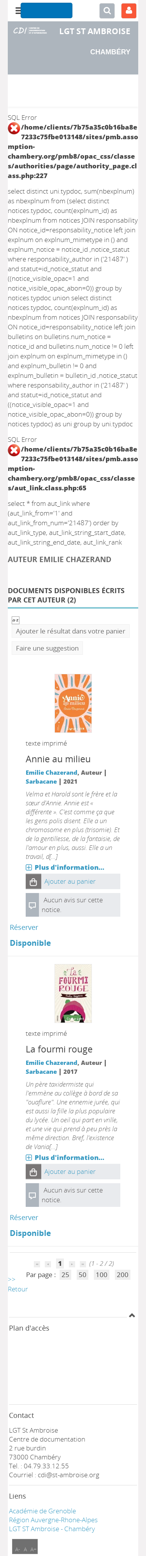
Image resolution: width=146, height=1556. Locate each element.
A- (17, 1549)
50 (82, 1274)
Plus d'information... (69, 867)
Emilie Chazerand (51, 772)
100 (101, 1274)
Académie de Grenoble (42, 1510)
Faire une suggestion (47, 648)
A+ (33, 1549)
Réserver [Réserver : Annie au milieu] (24, 927)
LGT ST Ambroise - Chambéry (52, 1528)
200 (122, 1274)
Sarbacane (41, 781)
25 (65, 1274)
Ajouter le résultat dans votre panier (70, 631)
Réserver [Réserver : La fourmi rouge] (24, 1217)
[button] (33, 881)
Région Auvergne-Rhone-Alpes (53, 1519)
